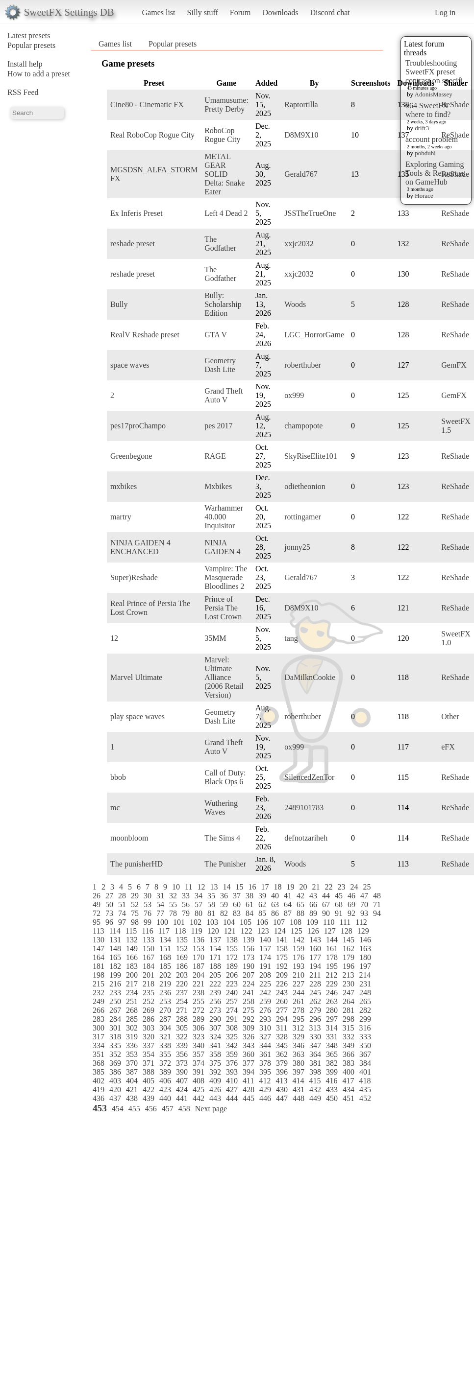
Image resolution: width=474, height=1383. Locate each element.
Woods (295, 304)
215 (98, 984)
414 (298, 1081)
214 (365, 975)
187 (198, 966)
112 (361, 922)
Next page (211, 1108)
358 (215, 1054)
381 (315, 1063)
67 (326, 904)
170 (198, 957)
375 (215, 1063)
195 (332, 966)
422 (148, 1089)
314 (331, 1028)
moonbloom (129, 838)
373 (182, 1063)
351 (98, 1054)
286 (148, 1019)
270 (165, 1010)
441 (182, 1098)
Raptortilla (301, 104)
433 (332, 1089)
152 (182, 948)
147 (98, 948)
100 (162, 922)
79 (186, 913)
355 (165, 1054)
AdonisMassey (433, 94)
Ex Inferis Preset (136, 213)
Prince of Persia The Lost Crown (223, 608)
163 (365, 948)
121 (230, 931)
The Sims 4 (222, 838)
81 (211, 913)
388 (148, 1072)
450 (332, 1098)
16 (252, 887)
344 (265, 1045)
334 (98, 1045)
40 (275, 895)
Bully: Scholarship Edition (223, 304)
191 (265, 966)
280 (332, 1010)
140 (265, 940)
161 (332, 948)
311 (281, 1028)
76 (147, 913)
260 (282, 1001)
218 (148, 984)
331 (332, 1036)
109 (312, 922)
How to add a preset (38, 74)
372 (165, 1063)
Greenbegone (131, 456)
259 (265, 1001)
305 (182, 1028)
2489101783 (304, 807)
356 (182, 1054)
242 (265, 992)
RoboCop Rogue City (222, 134)
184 (148, 966)
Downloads (280, 12)
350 (365, 1045)
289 (198, 1019)
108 (295, 922)
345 (282, 1045)
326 (248, 1036)
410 (232, 1081)
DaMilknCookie (309, 677)
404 (132, 1081)
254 (182, 1001)
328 (282, 1036)
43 (313, 895)
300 (98, 1028)
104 (229, 922)
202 (165, 975)
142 (298, 940)
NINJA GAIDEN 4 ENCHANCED (140, 547)
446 (265, 1098)
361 (265, 1054)
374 (198, 1063)
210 (298, 975)
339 (182, 1045)
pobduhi (425, 153)
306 (198, 1028)
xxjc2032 (299, 243)
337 (148, 1045)
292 (248, 1019)
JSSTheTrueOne (310, 213)
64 (288, 904)
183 (132, 966)
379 (282, 1063)
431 (298, 1089)
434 (348, 1089)
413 (281, 1081)
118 (180, 931)
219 (165, 984)
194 (315, 966)
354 (148, 1054)
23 (341, 887)
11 (188, 887)
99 (147, 922)
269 (148, 1010)
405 (148, 1081)
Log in (445, 12)
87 (288, 913)
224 (248, 984)
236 (165, 992)
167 (148, 957)
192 (282, 966)
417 (348, 1081)
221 (198, 984)
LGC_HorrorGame (314, 334)
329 (298, 1036)
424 (182, 1089)
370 (132, 1063)
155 (232, 948)
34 (198, 895)
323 (198, 1036)
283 (98, 1019)
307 (215, 1028)
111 (344, 922)
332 (348, 1036)
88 (300, 913)
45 (339, 895)
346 (298, 1045)
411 (248, 1081)
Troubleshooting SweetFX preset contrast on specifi (434, 72)
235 (148, 992)
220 (182, 984)
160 (315, 948)
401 (365, 1072)
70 (364, 904)
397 (298, 1072)
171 (215, 957)
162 (348, 948)
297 (332, 1019)
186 (182, 966)
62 (262, 904)
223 (232, 984)
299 (365, 1019)
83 (237, 913)
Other (450, 716)
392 (215, 1072)
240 (232, 992)
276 (265, 1010)
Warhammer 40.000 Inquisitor (223, 517)
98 (135, 922)
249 (98, 1001)
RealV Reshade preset (144, 334)
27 (109, 895)
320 (148, 1036)
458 (184, 1108)
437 (115, 1098)
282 (365, 1010)
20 (303, 887)
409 (215, 1081)
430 (282, 1089)
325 (232, 1036)
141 (282, 940)
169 (182, 957)
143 (315, 940)
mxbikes (123, 486)
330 (315, 1036)
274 (232, 1010)
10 (176, 887)
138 (232, 940)
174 (265, 957)
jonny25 (297, 547)
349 (348, 1045)
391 (198, 1072)
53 (147, 904)
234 (132, 992)
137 (215, 940)
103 (212, 922)
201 (148, 975)
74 (122, 913)
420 (115, 1089)
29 (135, 895)
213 (348, 975)
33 (186, 895)
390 (182, 1072)
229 (332, 984)
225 (265, 984)
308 (232, 1028)
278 (298, 1010)
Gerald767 (301, 174)
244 (298, 992)
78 (173, 913)
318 (115, 1036)
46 (351, 895)
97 (122, 922)
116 (147, 931)
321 (165, 1036)
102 (195, 922)
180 (365, 957)
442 (198, 1098)
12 (114, 638)
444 (232, 1098)
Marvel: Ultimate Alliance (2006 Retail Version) (224, 677)
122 (246, 931)
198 (98, 975)
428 (248, 1089)
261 (298, 1001)
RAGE (215, 456)
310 (265, 1028)
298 (348, 1019)
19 (290, 887)
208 (265, 975)
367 (365, 1054)
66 (313, 904)
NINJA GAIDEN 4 (222, 547)
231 (365, 984)
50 (109, 904)
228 (315, 984)
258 (248, 1001)
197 (365, 966)
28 (122, 895)
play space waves (137, 716)
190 (248, 966)
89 (313, 913)
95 (96, 922)
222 (215, 984)
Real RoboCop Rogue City (152, 135)
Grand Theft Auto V (223, 395)
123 (263, 931)
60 (237, 904)
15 (239, 887)
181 (98, 966)
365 (332, 1054)
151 (165, 948)
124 (280, 931)
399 (332, 1072)
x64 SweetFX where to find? (427, 109)
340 (198, 1045)
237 (182, 992)
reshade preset (132, 243)
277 (282, 1010)
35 (211, 895)
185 (165, 966)
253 (165, 1001)
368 (98, 1063)
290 (215, 1019)
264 (348, 1001)
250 (115, 1001)
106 (262, 922)
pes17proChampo (138, 426)
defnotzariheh (305, 838)
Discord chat (329, 12)
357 (198, 1054)
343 (248, 1045)
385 (98, 1072)
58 (211, 904)
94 (377, 913)
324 (215, 1036)
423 (165, 1089)
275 (248, 1010)
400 (348, 1072)
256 (215, 1001)
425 (198, 1089)
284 (115, 1019)
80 (198, 913)
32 (173, 895)
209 (282, 975)
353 (132, 1054)
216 (115, 984)
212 (331, 975)
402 (98, 1081)
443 (215, 1098)
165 (115, 957)
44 (326, 895)
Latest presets (28, 35)
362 (282, 1054)
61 (249, 904)
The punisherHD (136, 864)
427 (232, 1089)
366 (348, 1054)
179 (348, 957)
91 (339, 913)
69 (351, 904)
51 (122, 904)
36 (224, 895)
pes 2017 (218, 426)
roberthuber (302, 365)
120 (213, 931)
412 (265, 1081)
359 (232, 1054)
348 (332, 1045)
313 (315, 1028)
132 (132, 940)
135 (182, 940)
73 (109, 913)
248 (365, 992)
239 (215, 992)
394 (248, 1072)
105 (245, 922)
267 (115, 1010)
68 (339, 904)
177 (315, 957)
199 (115, 975)
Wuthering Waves (221, 807)
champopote (303, 426)
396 (282, 1072)
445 (248, 1098)
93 (364, 913)
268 (132, 1010)
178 (332, 957)
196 (348, 966)
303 (148, 1028)
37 (237, 895)
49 (96, 904)
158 (282, 948)
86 (275, 913)
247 (348, 992)
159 (298, 948)
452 (365, 1098)
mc (115, 807)
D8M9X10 (301, 135)
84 (249, 913)
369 (115, 1063)
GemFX (454, 365)
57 (198, 904)
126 (313, 931)
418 (365, 1081)
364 (315, 1054)
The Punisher (225, 864)
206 (232, 975)
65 (300, 904)
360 (248, 1054)
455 (134, 1108)
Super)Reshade (134, 577)
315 (348, 1028)
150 (148, 948)
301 (115, 1028)
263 (332, 1001)
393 (232, 1072)
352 (115, 1054)
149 (132, 948)
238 (198, 992)
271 (182, 1010)
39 (262, 895)
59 (224, 904)
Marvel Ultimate (136, 677)
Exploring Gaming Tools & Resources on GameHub (435, 173)
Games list (158, 12)
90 (326, 913)
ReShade (455, 104)
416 (331, 1081)
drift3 (422, 128)
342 (232, 1045)
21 (316, 887)
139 (248, 940)
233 (115, 992)
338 (165, 1045)
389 (165, 1072)
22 (328, 887)
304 (165, 1028)
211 (315, 975)
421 (132, 1089)
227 (298, 984)
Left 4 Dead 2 (226, 213)
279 (315, 1010)
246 (332, 992)
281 (348, 1010)
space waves (130, 365)
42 (300, 895)
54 (160, 904)
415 (315, 1081)
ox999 (294, 395)
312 (298, 1028)
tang (291, 638)
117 (164, 931)
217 (132, 984)
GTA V (215, 334)
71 (377, 904)
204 (198, 975)
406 (165, 1081)
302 (132, 1028)
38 (249, 895)
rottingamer (302, 517)
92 (351, 913)
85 (262, 913)
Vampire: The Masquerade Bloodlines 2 (225, 577)
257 (232, 1001)
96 (109, 922)
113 (98, 931)
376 (232, 1063)
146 (365, 940)
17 (265, 887)
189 (232, 966)
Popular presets (31, 45)
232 (98, 992)
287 (165, 1019)
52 (135, 904)
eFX (448, 747)
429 (265, 1089)
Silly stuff (202, 12)
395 (265, 1072)
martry (120, 517)
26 (96, 895)
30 (147, 895)
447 (282, 1098)
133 (148, 940)
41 (288, 895)
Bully (119, 304)
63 (275, 904)
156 (248, 948)
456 (151, 1108)
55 (173, 904)
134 (165, 940)
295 (298, 1019)
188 (215, 966)
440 (165, 1098)
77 (160, 913)
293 (265, 1019)
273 (215, 1010)
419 (98, 1089)
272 (198, 1010)
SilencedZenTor (309, 777)
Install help (25, 64)
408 (198, 1081)
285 (132, 1019)
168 (165, 957)
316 (365, 1028)
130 (98, 940)
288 (182, 1019)
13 (214, 887)
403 (115, 1081)
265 (365, 1001)
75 (135, 913)
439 (148, 1098)
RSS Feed (23, 92)
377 (248, 1063)
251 (132, 1001)
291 (232, 1019)
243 (282, 992)
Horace (424, 195)
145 (348, 940)
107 (279, 922)
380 (298, 1063)
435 (365, 1089)
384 (365, 1063)
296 (315, 1019)
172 (232, 957)
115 (131, 931)
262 (315, 1001)
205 (215, 975)
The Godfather (220, 243)
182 (115, 966)
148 (115, 948)
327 (265, 1036)
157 (265, 948)
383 (348, 1063)
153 (198, 948)
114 (114, 931)
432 (315, 1089)
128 (346, 931)
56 (186, 904)
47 (364, 895)
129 (363, 931)
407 (182, 1081)
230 (348, 984)
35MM (215, 638)
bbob (118, 777)
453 (100, 1108)
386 (115, 1072)
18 (277, 887)
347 (315, 1045)
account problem (431, 139)
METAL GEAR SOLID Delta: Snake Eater (224, 174)
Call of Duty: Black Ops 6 (225, 777)
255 (198, 1001)
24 (354, 887)
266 (98, 1010)
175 (282, 957)
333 (365, 1036)
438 (132, 1098)
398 (315, 1072)
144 (332, 940)
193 (298, 966)
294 (282, 1019)
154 (215, 948)
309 (248, 1028)
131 (115, 940)
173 (248, 957)
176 (298, 957)
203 (182, 975)
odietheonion (304, 486)
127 (330, 931)
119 (196, 931)
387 (132, 1072)
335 (115, 1045)
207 (248, 975)
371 (148, 1063)
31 (160, 895)
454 (118, 1108)
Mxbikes (218, 486)
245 (315, 992)
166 (132, 957)
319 (132, 1036)
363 (298, 1054)
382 (332, 1063)
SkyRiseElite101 (310, 456)
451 (348, 1098)
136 (198, 940)
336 (132, 1045)
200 (132, 975)
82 (224, 913)
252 (148, 1001)
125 (296, 931)
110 (328, 922)
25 (367, 887)
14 (226, 887)
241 (248, 992)
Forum (240, 12)
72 (96, 913)
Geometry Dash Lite (220, 365)
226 (282, 984)
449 (315, 1098)
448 (298, 1098)
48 (377, 895)
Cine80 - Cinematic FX (147, 104)
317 (98, 1036)
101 (179, 922)
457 (168, 1108)
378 (265, 1063)
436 (98, 1098)
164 (98, 957)
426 (215, 1089)
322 (182, 1036)
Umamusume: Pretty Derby (226, 104)
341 (215, 1045)
